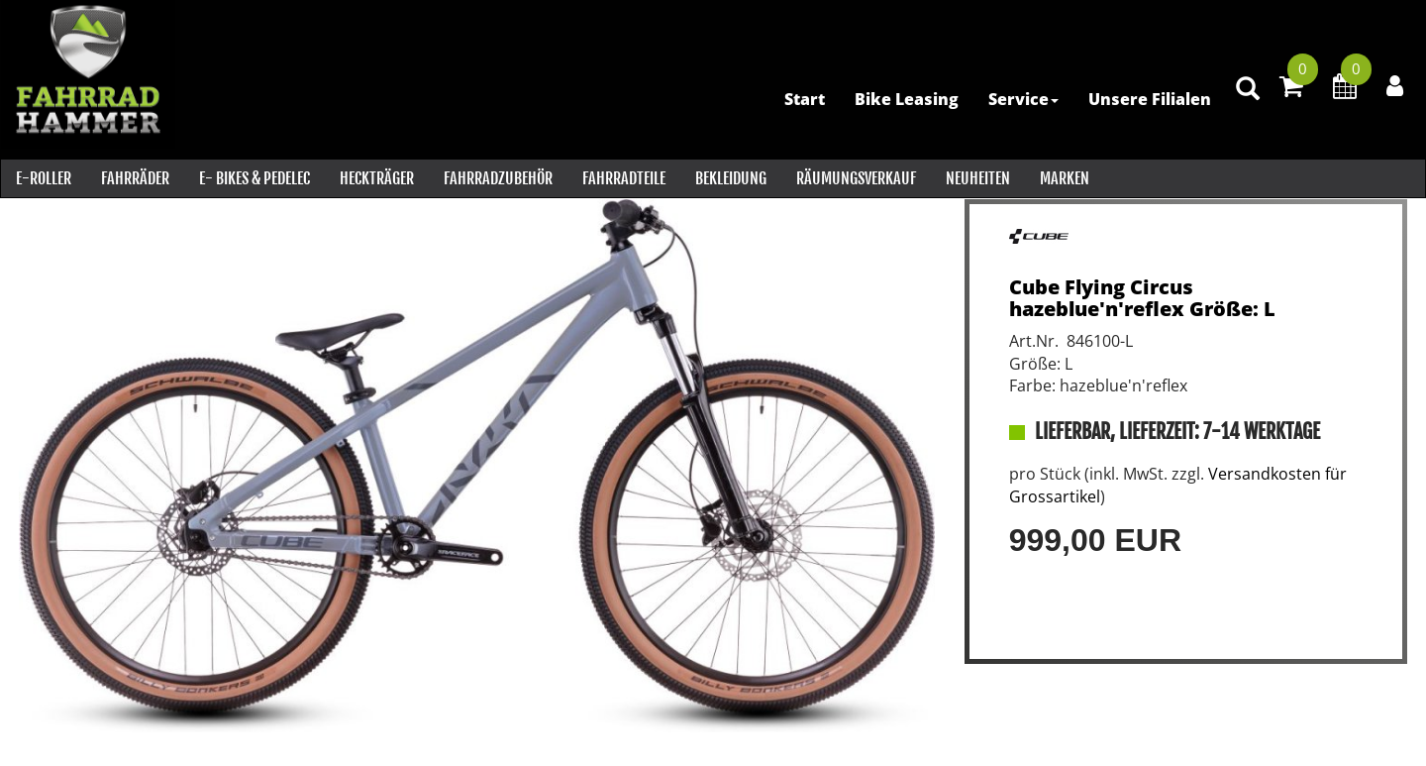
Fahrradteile (622, 178)
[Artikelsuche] (1246, 100)
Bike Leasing (905, 99)
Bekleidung (729, 178)
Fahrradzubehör (497, 178)
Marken (1063, 178)
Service (1021, 99)
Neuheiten (977, 178)
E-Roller (42, 178)
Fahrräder (134, 178)
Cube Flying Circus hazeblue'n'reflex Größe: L (1142, 298)
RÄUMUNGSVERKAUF (855, 178)
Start (802, 99)
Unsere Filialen (1147, 99)
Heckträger (376, 178)
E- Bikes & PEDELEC (253, 178)
